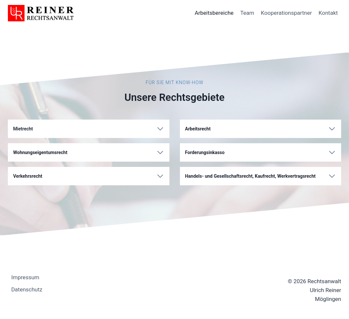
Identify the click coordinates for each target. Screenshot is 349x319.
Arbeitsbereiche (214, 13)
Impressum (25, 277)
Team (247, 13)
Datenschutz (26, 289)
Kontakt (328, 13)
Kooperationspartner (286, 13)
